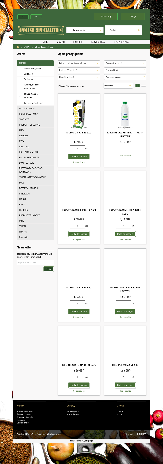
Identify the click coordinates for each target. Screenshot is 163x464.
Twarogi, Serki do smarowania (32, 86)
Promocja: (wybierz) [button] (113, 77)
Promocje (23, 237)
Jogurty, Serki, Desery (33, 102)
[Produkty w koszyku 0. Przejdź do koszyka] (79, 30)
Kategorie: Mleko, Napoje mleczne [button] (72, 63)
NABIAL (22, 63)
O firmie (120, 411)
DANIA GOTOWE (26, 162)
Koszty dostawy (73, 414)
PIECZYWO (24, 146)
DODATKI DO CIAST (28, 108)
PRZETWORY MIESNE (29, 152)
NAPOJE (23, 199)
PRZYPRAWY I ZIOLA (28, 114)
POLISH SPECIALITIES (29, 157)
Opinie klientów (23, 422)
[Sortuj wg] (118, 86)
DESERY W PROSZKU (29, 188)
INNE (21, 220)
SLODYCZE (24, 119)
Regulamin (21, 419)
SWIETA (22, 226)
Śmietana (28, 79)
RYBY (21, 141)
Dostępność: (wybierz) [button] (68, 69)
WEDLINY (23, 135)
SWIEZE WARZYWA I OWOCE (32, 177)
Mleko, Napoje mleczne (30, 95)
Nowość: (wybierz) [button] (66, 77)
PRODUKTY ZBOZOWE (29, 124)
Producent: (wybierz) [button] (114, 63)
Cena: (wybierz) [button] (112, 69)
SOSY (21, 182)
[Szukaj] (139, 30)
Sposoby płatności (24, 414)
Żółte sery (28, 74)
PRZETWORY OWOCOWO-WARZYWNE (31, 170)
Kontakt (120, 414)
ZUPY (21, 130)
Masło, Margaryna (32, 68)
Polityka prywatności (25, 411)
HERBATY (23, 210)
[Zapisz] (49, 269)
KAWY (22, 204)
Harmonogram (73, 411)
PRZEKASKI (24, 193)
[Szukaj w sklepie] (121, 30)
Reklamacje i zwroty (25, 417)
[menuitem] (45, 42)
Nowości (23, 231)
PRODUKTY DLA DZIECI (29, 215)
